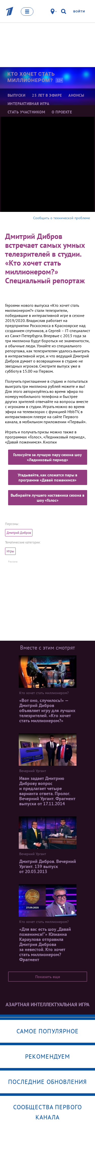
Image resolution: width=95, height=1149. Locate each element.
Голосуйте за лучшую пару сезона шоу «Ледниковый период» (47, 457)
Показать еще (47, 976)
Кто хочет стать (34, 77)
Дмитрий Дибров (19, 533)
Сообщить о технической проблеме (61, 218)
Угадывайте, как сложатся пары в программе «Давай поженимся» (47, 477)
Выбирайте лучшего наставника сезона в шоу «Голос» (47, 498)
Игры (10, 551)
